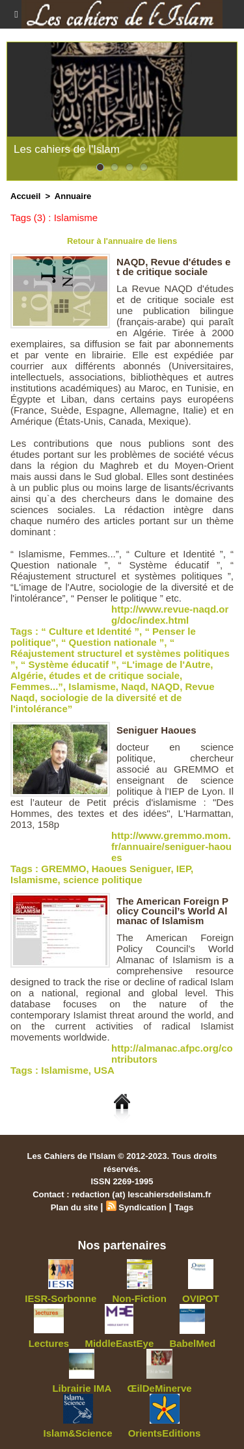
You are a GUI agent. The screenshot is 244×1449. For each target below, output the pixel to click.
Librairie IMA (81, 1388)
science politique (102, 879)
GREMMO (63, 868)
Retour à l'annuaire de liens (122, 241)
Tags (183, 1207)
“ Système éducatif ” (68, 664)
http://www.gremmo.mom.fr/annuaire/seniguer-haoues (171, 846)
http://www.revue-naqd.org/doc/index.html (169, 615)
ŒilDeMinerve (159, 1388)
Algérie (27, 675)
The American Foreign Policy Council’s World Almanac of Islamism (172, 911)
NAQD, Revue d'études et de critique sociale (173, 266)
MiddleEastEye (119, 1343)
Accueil (25, 196)
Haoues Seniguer (131, 868)
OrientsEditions (164, 1433)
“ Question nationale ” (112, 642)
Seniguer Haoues (156, 730)
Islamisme (92, 686)
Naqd (133, 686)
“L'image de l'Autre (166, 664)
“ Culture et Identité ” (90, 631)
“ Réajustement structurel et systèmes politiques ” (120, 653)
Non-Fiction (140, 1298)
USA (104, 1070)
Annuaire (73, 196)
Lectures (49, 1343)
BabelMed (192, 1343)
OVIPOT (200, 1298)
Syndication (142, 1207)
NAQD (165, 686)
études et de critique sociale (114, 675)
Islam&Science (78, 1433)
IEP (183, 868)
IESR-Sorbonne (60, 1298)
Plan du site (74, 1207)
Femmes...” (36, 686)
